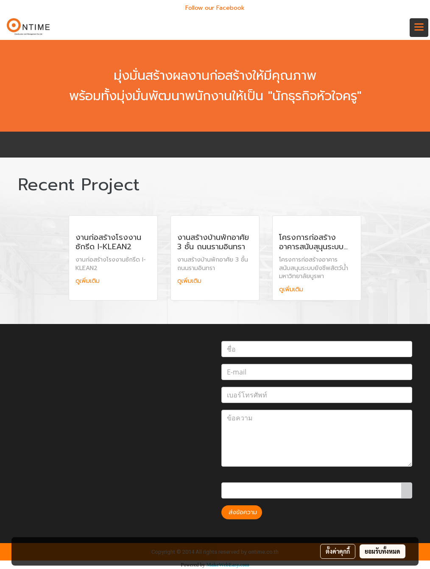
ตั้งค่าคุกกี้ (338, 551)
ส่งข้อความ (241, 512)
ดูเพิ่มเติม (88, 280)
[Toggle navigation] (419, 27)
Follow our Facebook (215, 7)
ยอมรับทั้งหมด (382, 551)
